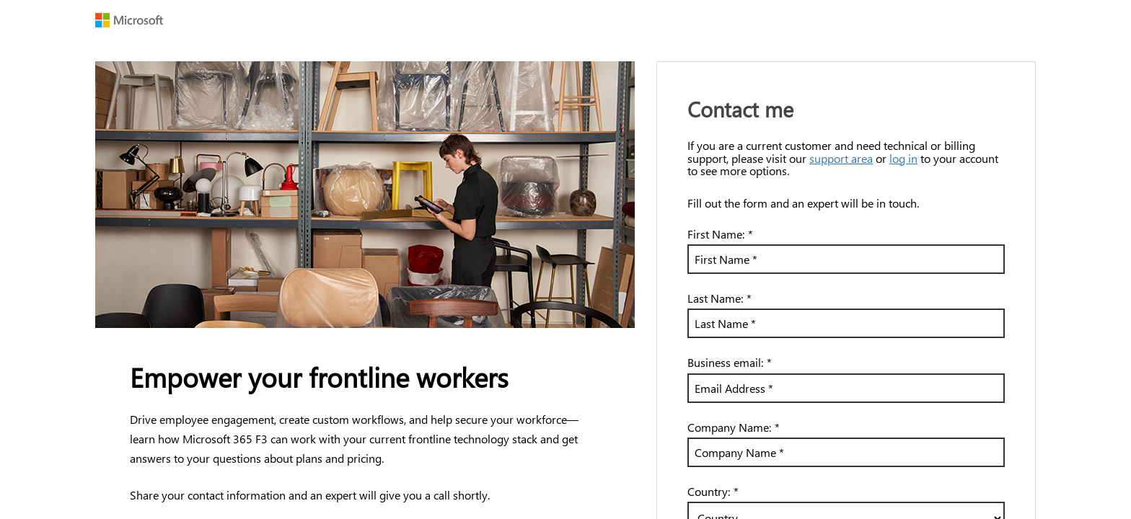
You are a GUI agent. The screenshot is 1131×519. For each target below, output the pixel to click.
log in (903, 158)
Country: (713, 491)
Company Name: (733, 427)
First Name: (720, 234)
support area (841, 158)
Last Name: (719, 298)
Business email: (729, 362)
